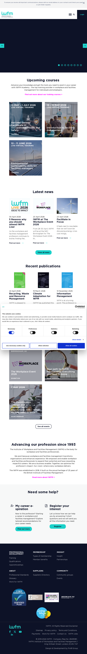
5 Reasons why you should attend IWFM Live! (17, 223)
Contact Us (61, 634)
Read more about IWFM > (43, 477)
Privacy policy (51, 630)
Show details (76, 339)
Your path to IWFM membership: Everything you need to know (61, 371)
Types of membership (42, 556)
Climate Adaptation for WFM (41, 296)
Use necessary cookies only (15, 345)
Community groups (65, 575)
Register (57, 526)
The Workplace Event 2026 (23, 372)
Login (82, 14)
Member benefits (40, 559)
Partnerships (62, 559)
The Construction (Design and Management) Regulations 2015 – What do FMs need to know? (25, 407)
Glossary (12, 578)
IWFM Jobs (73, 634)
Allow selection (43, 345)
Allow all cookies (71, 345)
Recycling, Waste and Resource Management (19, 296)
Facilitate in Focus (63, 220)
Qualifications (15, 561)
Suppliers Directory (41, 575)
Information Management (64, 294)
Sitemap (39, 630)
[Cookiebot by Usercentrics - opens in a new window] (76, 306)
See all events (44, 426)
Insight (59, 556)
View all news (43, 252)
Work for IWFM (15, 582)
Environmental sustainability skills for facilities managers (24, 166)
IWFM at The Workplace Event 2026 (43, 222)
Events (59, 578)
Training (12, 558)
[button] (2, 46)
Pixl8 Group (73, 648)
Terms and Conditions (68, 630)
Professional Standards (19, 575)
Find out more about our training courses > (43, 94)
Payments (36, 634)
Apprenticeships (16, 565)
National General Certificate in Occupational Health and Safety (25, 126)
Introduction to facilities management (61, 128)
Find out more (16, 243)
